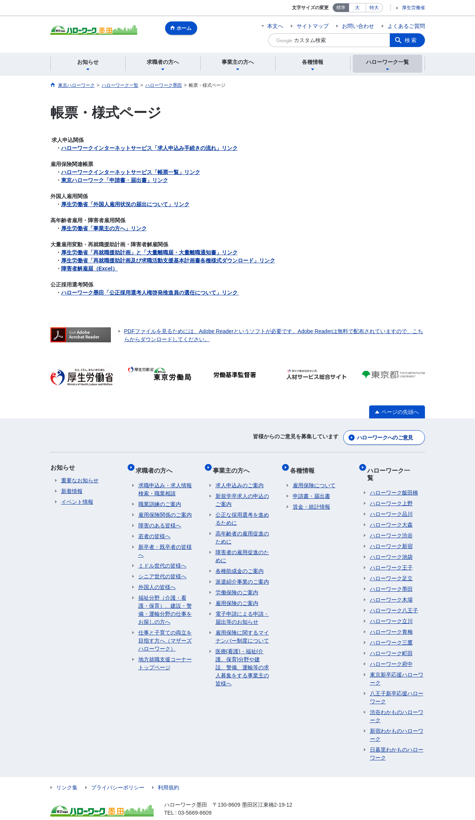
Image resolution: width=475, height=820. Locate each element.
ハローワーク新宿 (391, 532)
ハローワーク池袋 (391, 543)
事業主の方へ (234, 465)
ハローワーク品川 (391, 500)
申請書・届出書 (311, 489)
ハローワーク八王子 (394, 596)
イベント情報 (77, 500)
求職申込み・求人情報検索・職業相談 (165, 482)
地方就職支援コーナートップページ (165, 656)
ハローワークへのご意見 (385, 436)
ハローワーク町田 (391, 639)
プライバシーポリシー (117, 773)
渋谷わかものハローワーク (396, 702)
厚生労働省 (413, 7)
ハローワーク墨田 (391, 575)
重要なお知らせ (80, 478)
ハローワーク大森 (391, 511)
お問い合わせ (358, 26)
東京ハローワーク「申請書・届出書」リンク (114, 180)
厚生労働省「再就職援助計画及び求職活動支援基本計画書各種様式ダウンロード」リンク (168, 260)
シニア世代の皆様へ (162, 569)
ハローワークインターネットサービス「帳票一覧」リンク (130, 172)
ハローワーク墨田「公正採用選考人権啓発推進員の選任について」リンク (150, 293)
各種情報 (305, 465)
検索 (411, 40)
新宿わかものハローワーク (396, 721)
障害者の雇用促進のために (242, 549)
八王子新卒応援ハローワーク (396, 683)
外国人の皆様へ (157, 580)
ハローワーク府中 (391, 650)
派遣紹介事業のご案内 (242, 575)
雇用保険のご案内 (237, 596)
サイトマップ (313, 26)
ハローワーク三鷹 (391, 628)
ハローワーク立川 (391, 607)
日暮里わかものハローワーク (396, 739)
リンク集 (67, 773)
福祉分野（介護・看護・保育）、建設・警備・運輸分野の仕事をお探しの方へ (165, 603)
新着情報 (72, 489)
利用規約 (168, 773)
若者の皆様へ (154, 529)
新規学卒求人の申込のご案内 (242, 493)
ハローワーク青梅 (391, 618)
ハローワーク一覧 (394, 465)
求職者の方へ (156, 465)
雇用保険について (314, 478)
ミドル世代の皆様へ (162, 559)
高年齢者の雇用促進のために (242, 531)
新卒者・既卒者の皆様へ (165, 544)
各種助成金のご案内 (240, 564)
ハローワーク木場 (391, 585)
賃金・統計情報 (311, 500)
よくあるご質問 (406, 26)
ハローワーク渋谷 (391, 521)
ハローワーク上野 (391, 489)
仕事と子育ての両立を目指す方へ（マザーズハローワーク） (165, 634)
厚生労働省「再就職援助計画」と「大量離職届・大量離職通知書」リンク (149, 252)
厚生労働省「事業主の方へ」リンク (104, 228)
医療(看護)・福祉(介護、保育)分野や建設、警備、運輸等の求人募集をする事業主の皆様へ (242, 660)
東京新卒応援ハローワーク (396, 664)
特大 (374, 7)
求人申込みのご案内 (240, 478)
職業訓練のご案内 (159, 497)
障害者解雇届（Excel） (89, 268)
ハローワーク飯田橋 (394, 478)
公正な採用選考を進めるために (242, 512)
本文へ (275, 26)
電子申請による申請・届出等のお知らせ (242, 611)
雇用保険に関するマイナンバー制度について (242, 630)
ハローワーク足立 (391, 564)
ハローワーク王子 (391, 553)
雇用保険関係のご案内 (165, 508)
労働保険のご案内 (237, 585)
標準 (340, 7)
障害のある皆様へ (159, 519)
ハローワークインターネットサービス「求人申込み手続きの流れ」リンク (149, 148)
